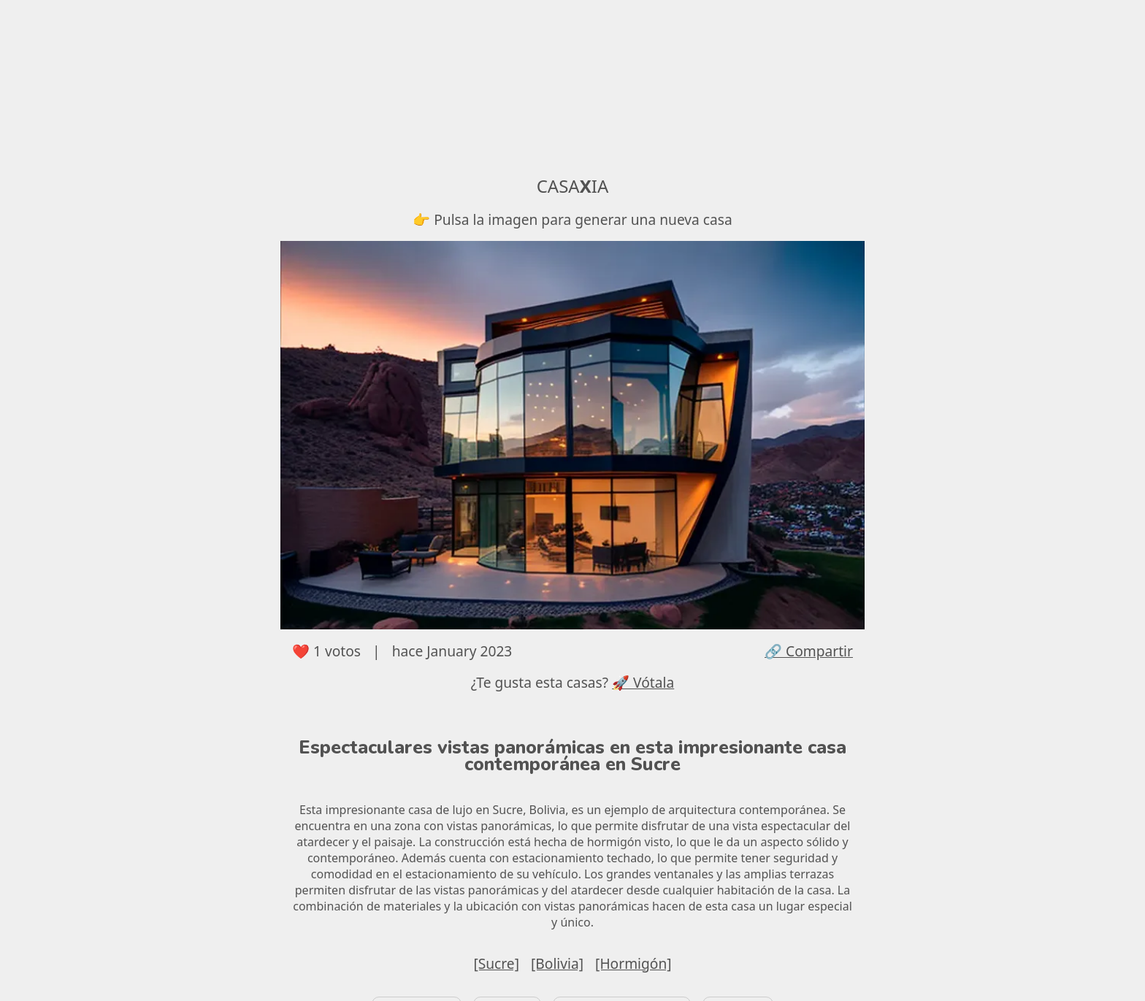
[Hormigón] (633, 963)
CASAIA (573, 186)
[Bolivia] (557, 963)
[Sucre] (496, 963)
